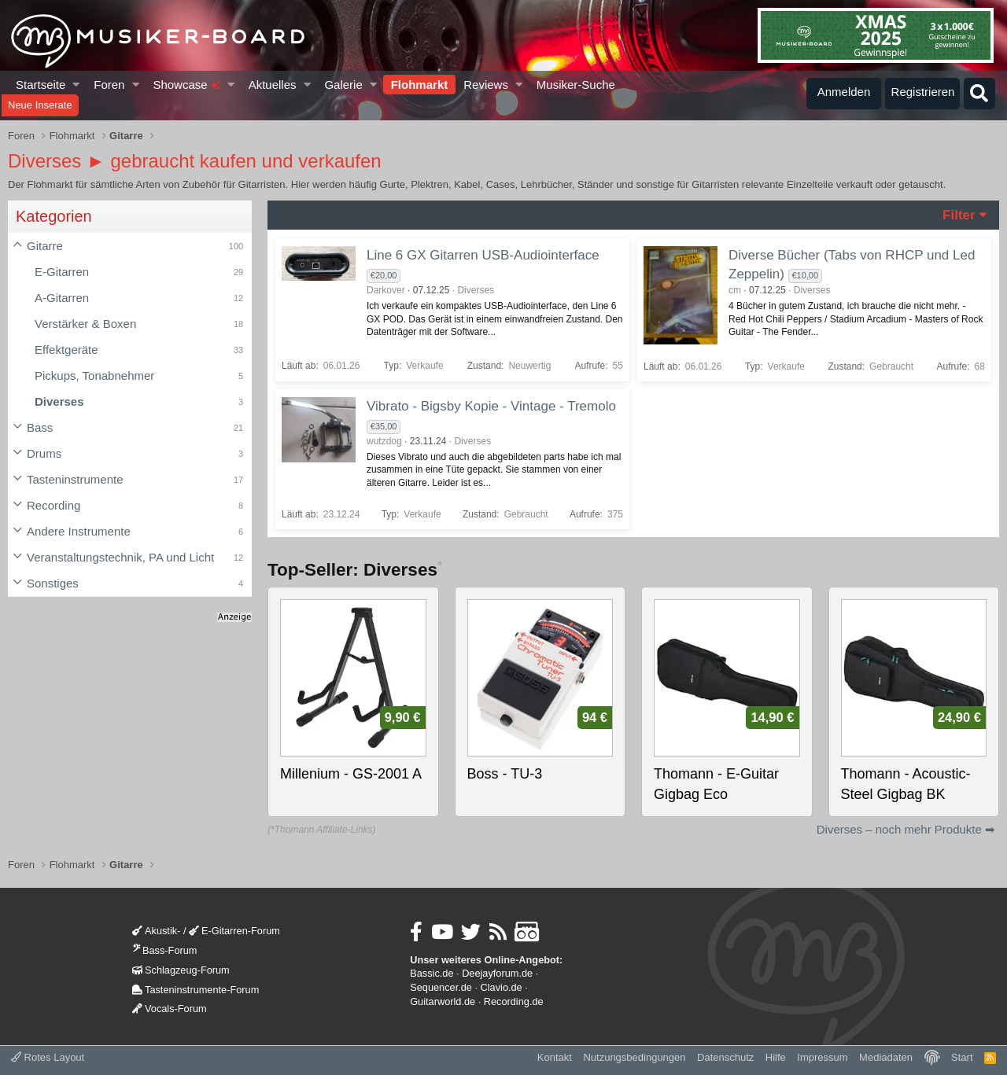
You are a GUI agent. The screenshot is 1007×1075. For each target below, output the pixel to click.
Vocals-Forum (169, 1008)
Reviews (485, 84)
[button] (77, 84)
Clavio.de (501, 987)
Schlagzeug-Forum (181, 970)
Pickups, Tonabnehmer (94, 375)
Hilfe (775, 1057)
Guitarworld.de (442, 1001)
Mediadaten (886, 1057)
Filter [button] (959, 215)
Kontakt (554, 1057)
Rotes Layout (47, 1057)
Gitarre (45, 245)
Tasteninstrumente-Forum (195, 990)
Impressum (822, 1057)
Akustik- (156, 931)
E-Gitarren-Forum (234, 931)
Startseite (40, 84)
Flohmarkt (419, 84)
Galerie (343, 84)
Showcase (186, 84)
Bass (40, 427)
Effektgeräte (66, 349)
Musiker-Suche (576, 84)
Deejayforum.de (497, 973)
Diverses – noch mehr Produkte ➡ (906, 829)
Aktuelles (273, 84)
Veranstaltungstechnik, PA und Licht (120, 557)
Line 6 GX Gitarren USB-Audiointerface (483, 255)
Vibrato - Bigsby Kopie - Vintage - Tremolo (491, 406)
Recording (53, 505)
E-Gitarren (62, 271)
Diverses (59, 401)
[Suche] (979, 93)
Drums (44, 453)
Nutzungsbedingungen (634, 1057)
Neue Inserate (40, 105)
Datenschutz (725, 1057)
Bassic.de (431, 973)
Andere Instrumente (79, 531)
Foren (109, 84)
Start (961, 1057)
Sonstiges (53, 583)
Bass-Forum (164, 950)
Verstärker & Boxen (85, 323)
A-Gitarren (62, 297)
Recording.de (514, 1001)
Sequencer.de (441, 987)
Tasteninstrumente (75, 479)
